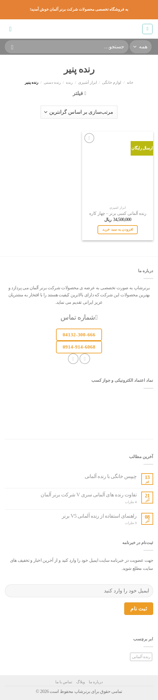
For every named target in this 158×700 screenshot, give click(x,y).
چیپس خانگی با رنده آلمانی (111, 476)
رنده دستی (52, 82)
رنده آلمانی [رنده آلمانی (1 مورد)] (141, 657)
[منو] (147, 29)
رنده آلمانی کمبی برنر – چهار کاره (117, 213)
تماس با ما (63, 682)
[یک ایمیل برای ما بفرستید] (73, 358)
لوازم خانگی (111, 82)
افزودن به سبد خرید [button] (117, 229)
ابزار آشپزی (87, 82)
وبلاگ (80, 682)
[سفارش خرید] (79, 112)
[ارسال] (12, 46)
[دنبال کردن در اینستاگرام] (84, 358)
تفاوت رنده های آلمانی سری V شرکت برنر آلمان (88, 494)
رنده (69, 82)
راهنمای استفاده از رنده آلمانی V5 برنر (99, 516)
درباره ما (96, 682)
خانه (130, 82)
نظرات (130, 502)
